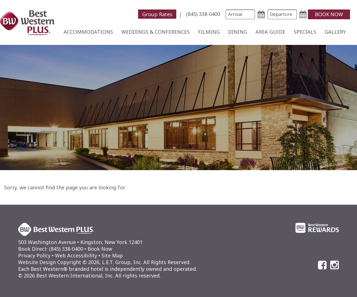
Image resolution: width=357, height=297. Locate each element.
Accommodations (88, 31)
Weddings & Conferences (155, 31)
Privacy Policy (34, 255)
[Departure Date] (282, 14)
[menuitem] (161, 14)
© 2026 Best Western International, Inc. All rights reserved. (89, 275)
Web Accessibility (76, 255)
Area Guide (270, 31)
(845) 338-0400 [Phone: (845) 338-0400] (203, 14)
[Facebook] (322, 265)
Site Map (112, 255)
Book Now (100, 248)
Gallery (335, 31)
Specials (305, 31)
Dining (237, 31)
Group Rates (157, 14)
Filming (209, 31)
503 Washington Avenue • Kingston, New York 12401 (80, 242)
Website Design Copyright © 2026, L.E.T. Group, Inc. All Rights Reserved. (104, 262)
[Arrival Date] (240, 14)
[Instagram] (334, 265)
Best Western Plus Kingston (27, 22)
